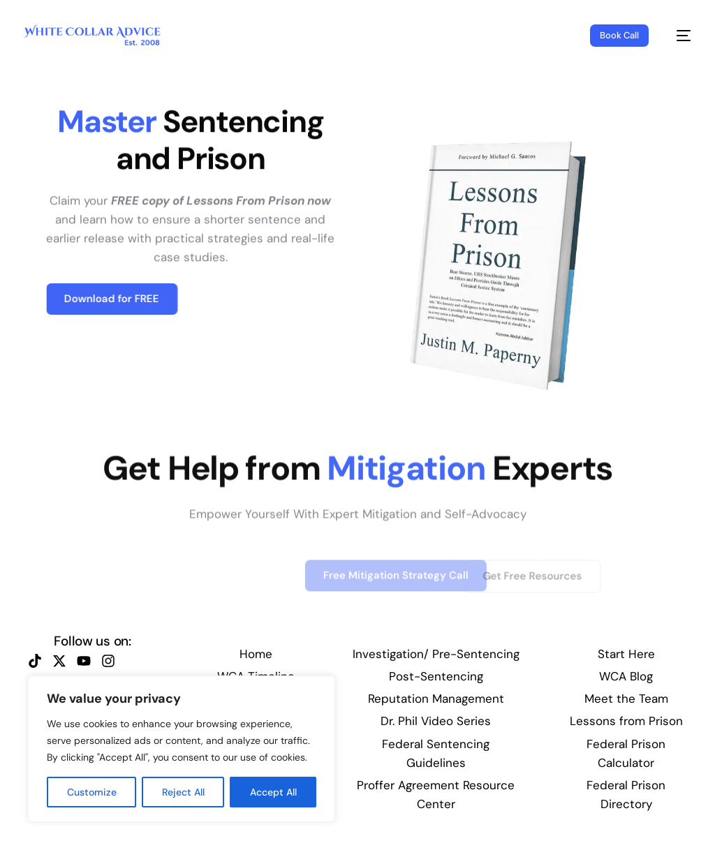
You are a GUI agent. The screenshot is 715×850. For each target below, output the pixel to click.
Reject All (183, 792)
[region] (181, 749)
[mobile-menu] (677, 36)
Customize (92, 792)
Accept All (273, 792)
